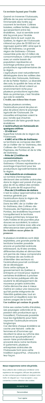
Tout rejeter (22, 398)
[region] (22, 382)
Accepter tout (22, 386)
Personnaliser (22, 392)
